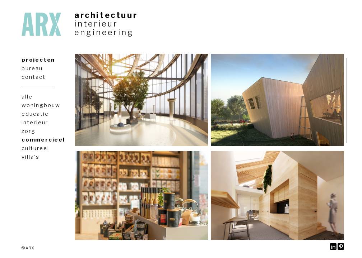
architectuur (106, 15)
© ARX (28, 247)
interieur (96, 23)
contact (34, 77)
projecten (38, 60)
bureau (32, 68)
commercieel (43, 140)
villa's (31, 157)
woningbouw (41, 105)
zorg (29, 131)
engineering (104, 32)
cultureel (35, 148)
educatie (35, 114)
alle (27, 97)
